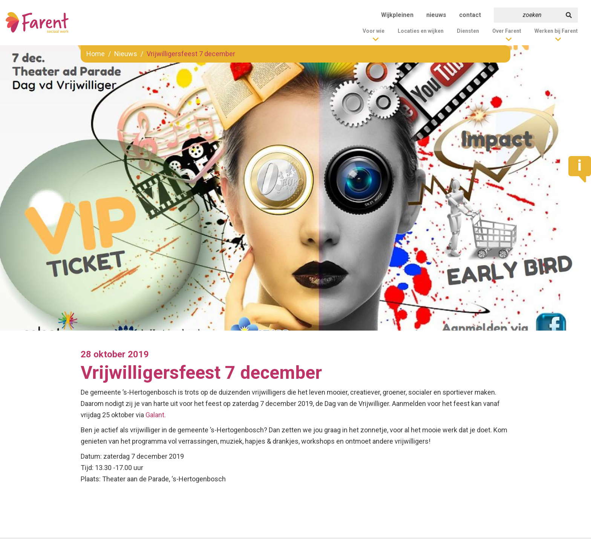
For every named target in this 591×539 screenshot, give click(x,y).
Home (95, 54)
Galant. (155, 415)
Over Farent (506, 31)
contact (470, 14)
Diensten (468, 31)
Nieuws (125, 54)
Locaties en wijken (421, 31)
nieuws (436, 14)
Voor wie (373, 31)
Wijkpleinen (397, 14)
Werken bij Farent (556, 31)
